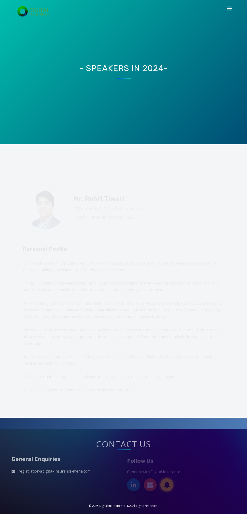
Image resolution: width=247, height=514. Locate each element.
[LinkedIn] (133, 485)
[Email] (150, 485)
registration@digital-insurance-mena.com (54, 471)
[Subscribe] (166, 485)
